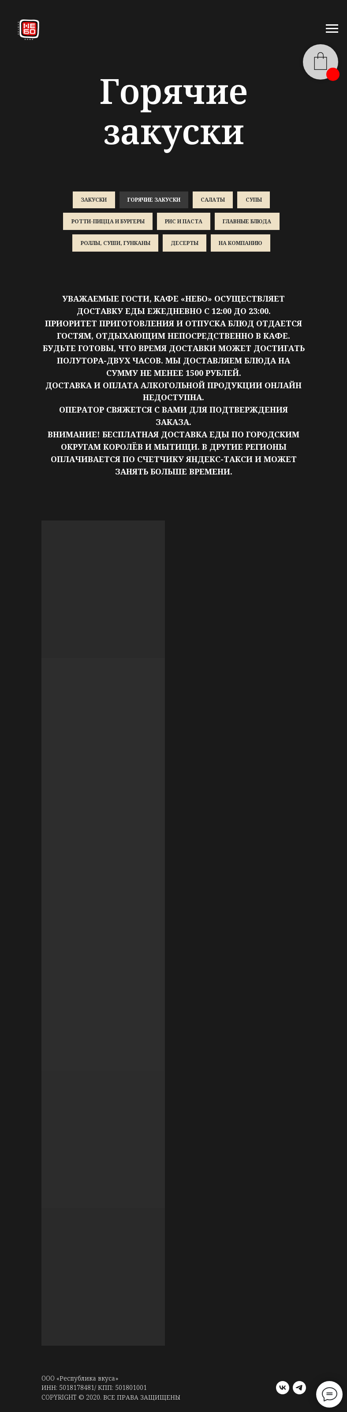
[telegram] (299, 1390)
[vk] (282, 1390)
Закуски (93, 200)
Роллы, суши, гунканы (114, 245)
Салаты (213, 200)
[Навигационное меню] (332, 28)
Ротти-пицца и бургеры (107, 222)
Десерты (184, 245)
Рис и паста (183, 222)
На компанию (241, 245)
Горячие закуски (153, 200)
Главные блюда (248, 222)
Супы (254, 200)
